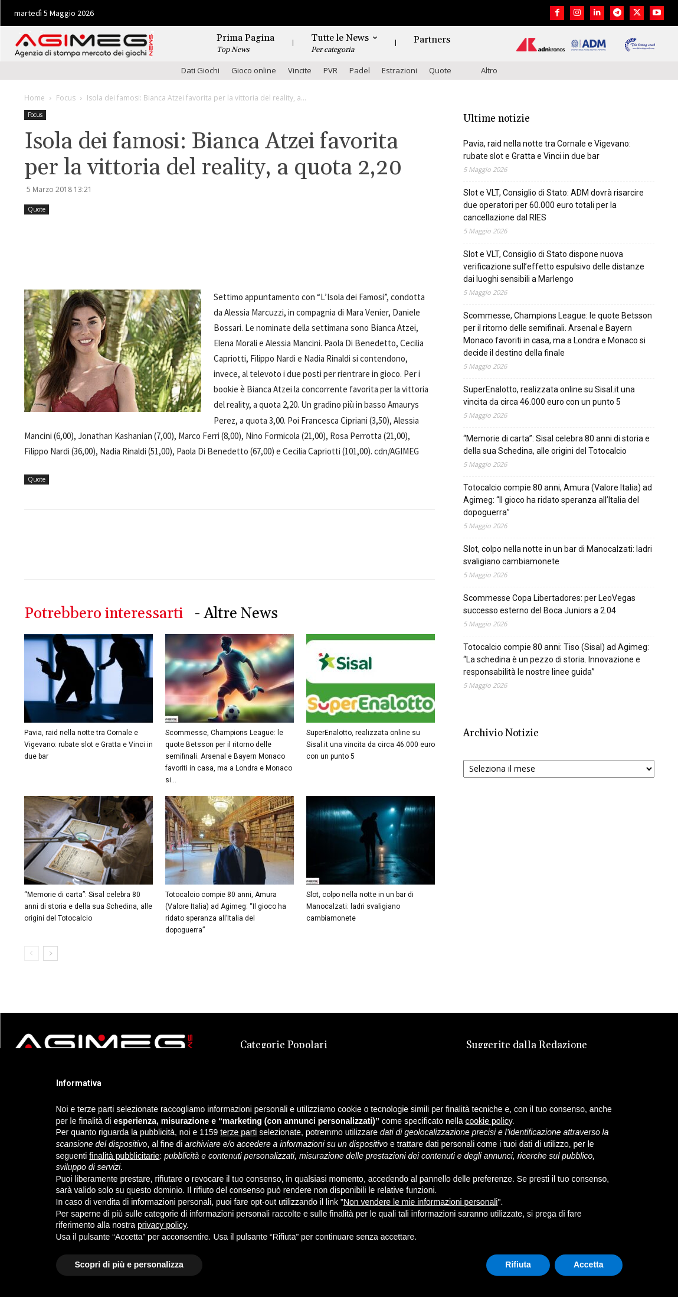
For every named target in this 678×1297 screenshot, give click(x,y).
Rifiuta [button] (518, 1264)
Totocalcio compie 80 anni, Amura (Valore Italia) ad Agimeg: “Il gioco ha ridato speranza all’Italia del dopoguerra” (557, 500)
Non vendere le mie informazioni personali (420, 1202)
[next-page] (50, 953)
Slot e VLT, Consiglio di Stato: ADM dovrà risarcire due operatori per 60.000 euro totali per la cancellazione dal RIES (553, 205)
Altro (489, 70)
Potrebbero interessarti (103, 613)
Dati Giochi (200, 70)
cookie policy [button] (489, 1121)
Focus (66, 98)
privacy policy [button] (161, 1225)
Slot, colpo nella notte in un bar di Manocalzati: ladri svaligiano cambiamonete (360, 906)
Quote (440, 70)
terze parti (238, 1132)
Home (34, 98)
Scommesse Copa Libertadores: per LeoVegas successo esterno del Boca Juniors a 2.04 (549, 604)
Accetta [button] (589, 1264)
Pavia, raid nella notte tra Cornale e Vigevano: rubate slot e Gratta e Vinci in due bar (88, 744)
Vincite (300, 70)
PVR (330, 70)
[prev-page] (31, 953)
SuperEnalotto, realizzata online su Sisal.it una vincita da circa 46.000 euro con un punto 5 (370, 744)
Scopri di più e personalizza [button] (129, 1264)
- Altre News (236, 613)
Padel (359, 70)
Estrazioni (399, 70)
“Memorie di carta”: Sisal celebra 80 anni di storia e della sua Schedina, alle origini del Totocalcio (88, 906)
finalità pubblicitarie (124, 1156)
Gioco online (253, 70)
